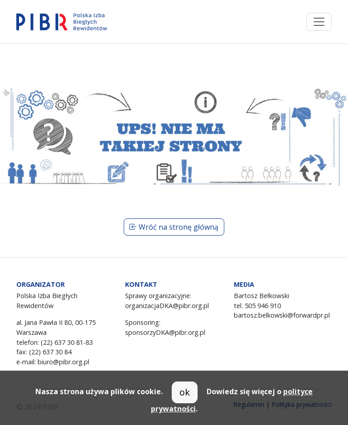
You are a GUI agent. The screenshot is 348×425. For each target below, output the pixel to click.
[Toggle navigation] (319, 22)
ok (184, 392)
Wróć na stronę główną (174, 227)
